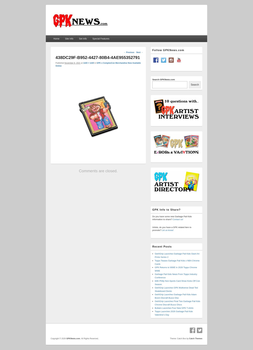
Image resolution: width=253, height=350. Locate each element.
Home (56, 38)
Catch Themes (195, 338)
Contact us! (178, 219)
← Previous (129, 52)
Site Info (69, 38)
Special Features (100, 38)
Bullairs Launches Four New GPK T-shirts (174, 308)
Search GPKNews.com (163, 79)
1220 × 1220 (88, 63)
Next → (139, 52)
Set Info (83, 38)
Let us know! (168, 230)
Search (195, 84)
